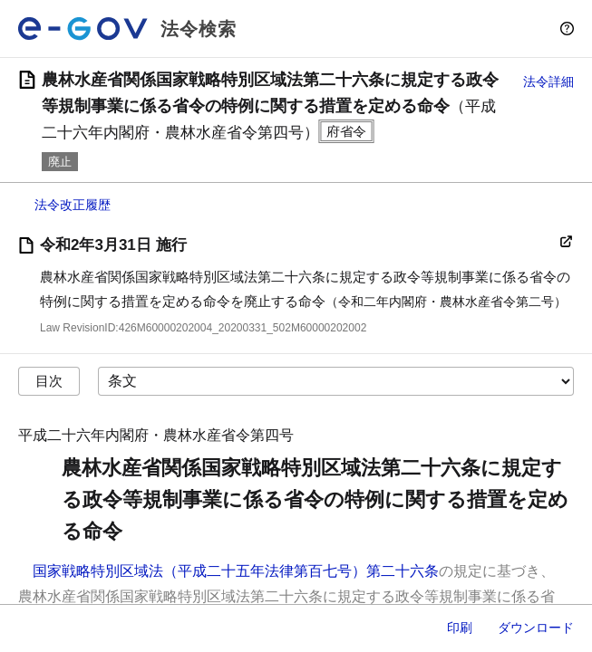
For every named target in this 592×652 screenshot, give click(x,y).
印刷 (459, 627)
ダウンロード (536, 627)
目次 (49, 380)
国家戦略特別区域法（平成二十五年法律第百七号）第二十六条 (236, 571)
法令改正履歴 (72, 204)
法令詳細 (548, 81)
